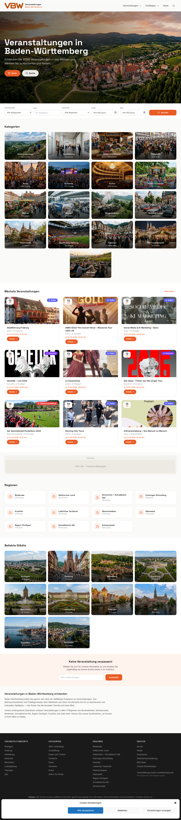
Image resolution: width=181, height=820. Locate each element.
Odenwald (97, 774)
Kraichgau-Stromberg (103, 758)
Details (13, 339)
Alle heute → (170, 291)
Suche (30, 73)
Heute (166, 5)
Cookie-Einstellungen (146, 766)
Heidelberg (10, 754)
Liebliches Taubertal (102, 766)
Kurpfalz (97, 762)
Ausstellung (54, 750)
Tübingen (9, 770)
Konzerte (51, 353)
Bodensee (97, 746)
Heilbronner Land (101, 750)
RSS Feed (141, 762)
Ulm (6, 774)
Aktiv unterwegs (56, 746)
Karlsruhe (9, 758)
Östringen (29, 434)
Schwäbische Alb (101, 782)
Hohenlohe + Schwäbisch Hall (106, 754)
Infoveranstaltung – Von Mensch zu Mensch (145, 431)
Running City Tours (74, 431)
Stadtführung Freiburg (18, 327)
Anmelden (114, 677)
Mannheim (9, 762)
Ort (35, 108)
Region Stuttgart (100, 778)
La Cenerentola (72, 381)
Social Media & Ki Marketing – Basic (141, 327)
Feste (51, 762)
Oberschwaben (100, 770)
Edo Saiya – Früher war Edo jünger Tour (143, 381)
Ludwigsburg (11, 766)
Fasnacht (53, 758)
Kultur (52, 300)
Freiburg (17, 331)
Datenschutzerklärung (147, 758)
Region (65, 108)
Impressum (142, 754)
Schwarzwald (99, 786)
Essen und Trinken (57, 754)
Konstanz (138, 384)
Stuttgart (76, 334)
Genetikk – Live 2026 (17, 381)
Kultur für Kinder (56, 774)
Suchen (163, 112)
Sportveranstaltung (47, 403)
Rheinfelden (136, 434)
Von (93, 108)
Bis (121, 108)
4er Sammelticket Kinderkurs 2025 (24, 431)
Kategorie (10, 108)
